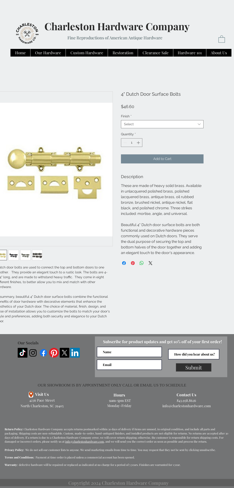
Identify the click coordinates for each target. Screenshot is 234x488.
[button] (221, 39)
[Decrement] (124, 143)
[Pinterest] (54, 353)
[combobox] (162, 124)
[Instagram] (33, 353)
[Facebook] (43, 353)
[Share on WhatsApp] (141, 263)
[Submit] (193, 367)
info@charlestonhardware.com (186, 405)
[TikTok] (22, 353)
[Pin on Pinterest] (133, 263)
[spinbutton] (131, 143)
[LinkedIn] (75, 353)
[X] (64, 353)
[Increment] (139, 143)
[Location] (31, 395)
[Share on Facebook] (124, 263)
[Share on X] (150, 263)
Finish (126, 116)
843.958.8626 (186, 400)
